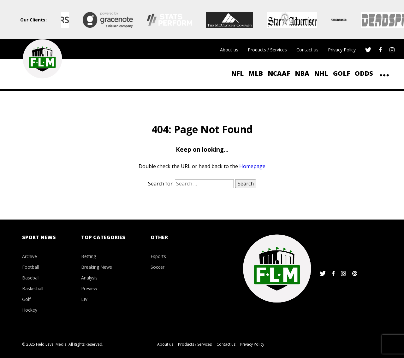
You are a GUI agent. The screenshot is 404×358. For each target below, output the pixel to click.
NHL (321, 73)
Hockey (29, 310)
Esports (158, 256)
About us (229, 50)
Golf (341, 73)
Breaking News (96, 267)
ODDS (364, 73)
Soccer (157, 267)
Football (30, 267)
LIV (84, 299)
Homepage (252, 166)
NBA (302, 73)
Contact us (307, 50)
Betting (88, 256)
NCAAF (279, 73)
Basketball (32, 288)
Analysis (89, 278)
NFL (237, 73)
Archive (29, 256)
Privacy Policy (342, 50)
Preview (89, 288)
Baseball (30, 278)
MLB (255, 73)
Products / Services (267, 50)
